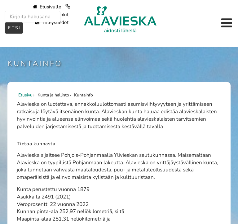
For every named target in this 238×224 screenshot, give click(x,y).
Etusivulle (47, 7)
